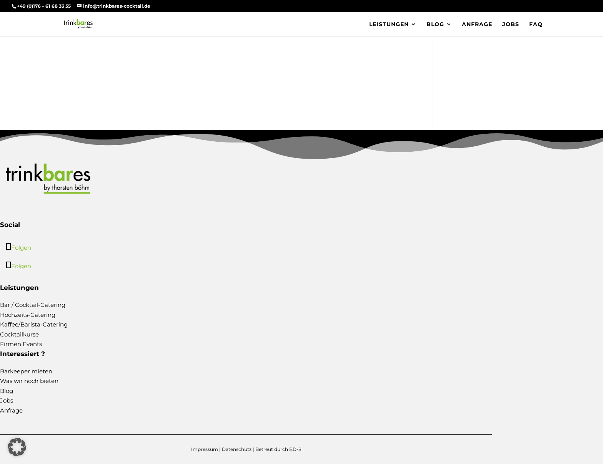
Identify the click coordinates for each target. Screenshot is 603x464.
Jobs (510, 25)
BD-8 (295, 449)
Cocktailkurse (19, 334)
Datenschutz (237, 449)
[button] (17, 447)
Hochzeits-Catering (27, 314)
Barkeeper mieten (26, 371)
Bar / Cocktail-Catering (32, 304)
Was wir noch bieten (29, 380)
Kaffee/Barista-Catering (34, 324)
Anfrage (477, 25)
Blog (435, 25)
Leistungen (389, 25)
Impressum (204, 449)
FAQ (536, 25)
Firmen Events (21, 344)
